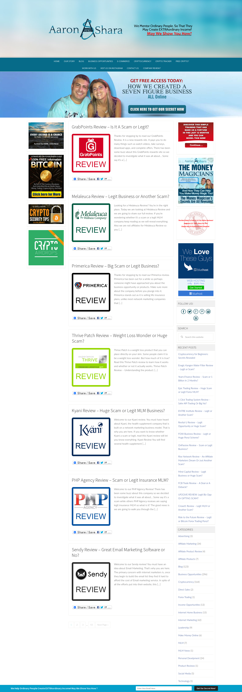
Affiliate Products (186, 535)
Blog (180, 543)
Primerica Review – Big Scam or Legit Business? (115, 242)
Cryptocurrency (186, 558)
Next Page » (102, 601)
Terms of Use (152, 677)
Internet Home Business (190, 588)
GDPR (122, 677)
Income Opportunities (189, 581)
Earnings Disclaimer (172, 677)
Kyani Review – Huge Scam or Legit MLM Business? (118, 387)
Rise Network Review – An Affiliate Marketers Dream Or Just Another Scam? (195, 437)
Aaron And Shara (121, 13)
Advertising (184, 512)
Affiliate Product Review (190, 527)
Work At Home (185, 665)
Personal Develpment (189, 634)
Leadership (183, 604)
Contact (190, 677)
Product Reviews (186, 642)
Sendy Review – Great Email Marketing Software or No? (118, 528)
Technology (184, 657)
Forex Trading (185, 573)
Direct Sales (184, 566)
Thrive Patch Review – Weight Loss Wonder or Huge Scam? (119, 314)
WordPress (143, 682)
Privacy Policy (135, 677)
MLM (181, 619)
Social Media (184, 649)
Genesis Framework (130, 682)
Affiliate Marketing (187, 520)
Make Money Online (188, 611)
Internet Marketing (187, 596)
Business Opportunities (189, 550)
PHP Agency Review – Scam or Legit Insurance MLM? (120, 456)
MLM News (184, 627)
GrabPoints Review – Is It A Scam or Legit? (110, 103)
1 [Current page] (71, 601)
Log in (151, 682)
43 (91, 601)
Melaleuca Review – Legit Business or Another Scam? (120, 173)
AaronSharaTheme (111, 682)
